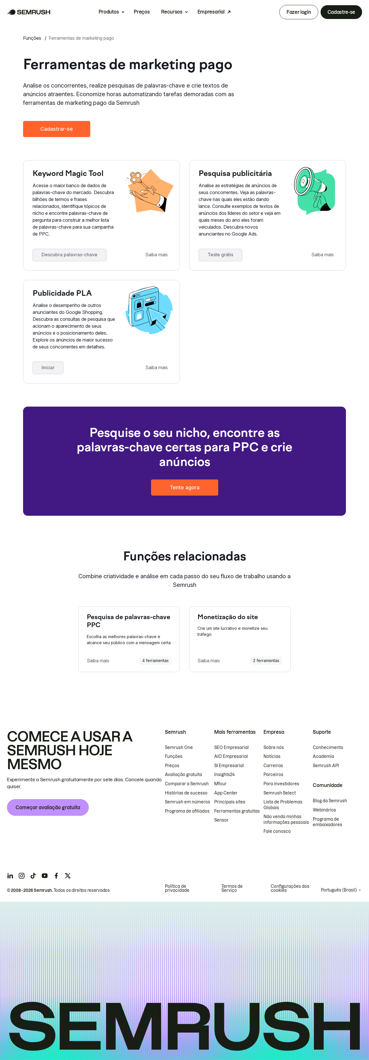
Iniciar (48, 367)
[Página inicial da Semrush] (28, 12)
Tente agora (184, 487)
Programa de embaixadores (327, 822)
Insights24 (224, 774)
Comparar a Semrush (187, 784)
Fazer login (299, 12)
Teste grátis (220, 254)
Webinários (324, 810)
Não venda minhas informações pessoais (286, 819)
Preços (142, 11)
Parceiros (273, 774)
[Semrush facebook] (56, 875)
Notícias (271, 756)
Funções (32, 38)
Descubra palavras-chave (69, 254)
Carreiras (273, 765)
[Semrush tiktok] (33, 875)
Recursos (171, 11)
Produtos (109, 11)
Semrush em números (187, 802)
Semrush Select (279, 793)
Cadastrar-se (56, 129)
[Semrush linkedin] (10, 875)
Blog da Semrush (330, 801)
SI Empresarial (229, 765)
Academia (323, 756)
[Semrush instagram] (21, 875)
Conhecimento (328, 747)
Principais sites (229, 802)
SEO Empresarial (231, 747)
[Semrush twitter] (68, 875)
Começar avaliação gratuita (48, 807)
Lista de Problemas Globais (282, 805)
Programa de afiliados (187, 811)
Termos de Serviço (232, 888)
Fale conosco (277, 831)
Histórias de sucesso (186, 793)
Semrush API (326, 765)
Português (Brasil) (339, 890)
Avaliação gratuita (183, 774)
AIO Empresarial (231, 756)
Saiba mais (156, 254)
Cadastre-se (341, 12)
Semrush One (179, 747)
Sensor (221, 820)
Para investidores (281, 784)
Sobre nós (273, 747)
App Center (226, 793)
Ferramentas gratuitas (237, 811)
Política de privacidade (177, 888)
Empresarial (210, 11)
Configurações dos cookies (290, 888)
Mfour (220, 784)
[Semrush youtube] (44, 875)
